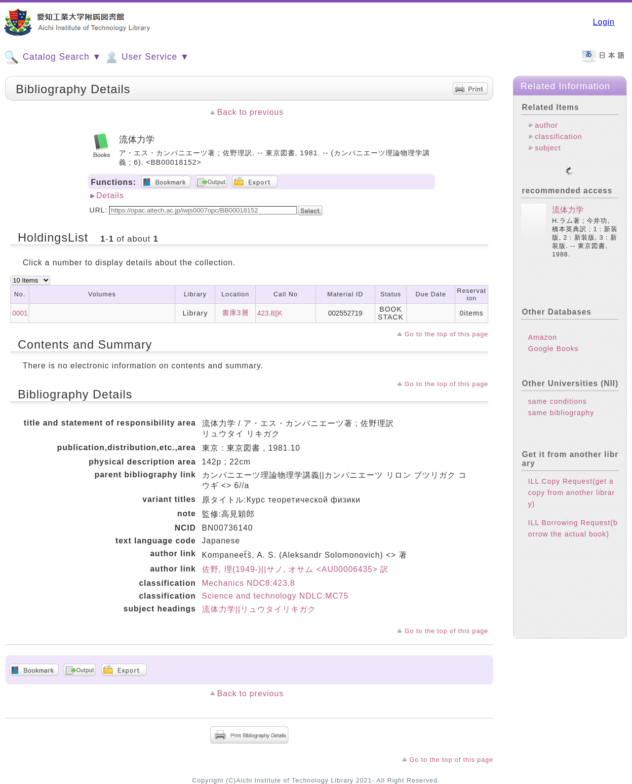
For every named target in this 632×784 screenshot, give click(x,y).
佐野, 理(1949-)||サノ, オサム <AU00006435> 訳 (295, 569)
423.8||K (269, 313)
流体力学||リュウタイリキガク (259, 609)
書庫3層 (235, 313)
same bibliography (561, 405)
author (546, 125)
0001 (20, 313)
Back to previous (250, 112)
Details (110, 195)
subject (548, 148)
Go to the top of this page (446, 334)
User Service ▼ (146, 57)
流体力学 (568, 202)
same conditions (557, 393)
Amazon (542, 329)
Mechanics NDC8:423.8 (248, 583)
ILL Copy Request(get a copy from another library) (571, 484)
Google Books (553, 341)
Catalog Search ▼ (52, 57)
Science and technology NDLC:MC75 (275, 596)
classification (558, 137)
